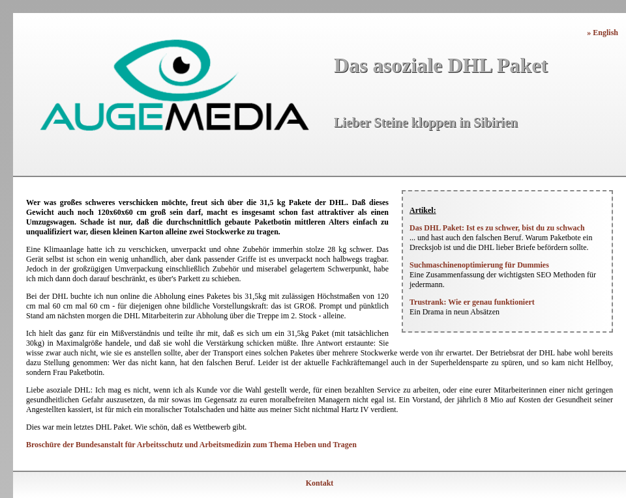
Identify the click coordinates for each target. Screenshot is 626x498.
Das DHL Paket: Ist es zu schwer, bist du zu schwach (497, 227)
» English (602, 32)
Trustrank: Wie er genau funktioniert (472, 302)
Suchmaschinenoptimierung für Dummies (479, 265)
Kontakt (320, 483)
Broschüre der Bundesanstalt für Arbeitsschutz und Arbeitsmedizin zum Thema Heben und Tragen (191, 444)
